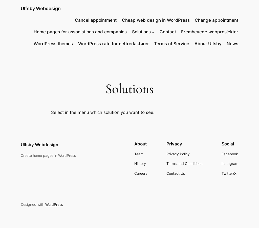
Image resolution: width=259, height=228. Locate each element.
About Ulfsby (208, 43)
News (232, 43)
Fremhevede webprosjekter (209, 31)
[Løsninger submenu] (153, 32)
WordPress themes (53, 43)
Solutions (141, 31)
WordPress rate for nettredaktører (113, 43)
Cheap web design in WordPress (156, 20)
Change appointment (216, 20)
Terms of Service (171, 43)
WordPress (54, 204)
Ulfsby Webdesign (41, 8)
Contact (168, 31)
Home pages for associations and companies (80, 31)
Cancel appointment (96, 20)
